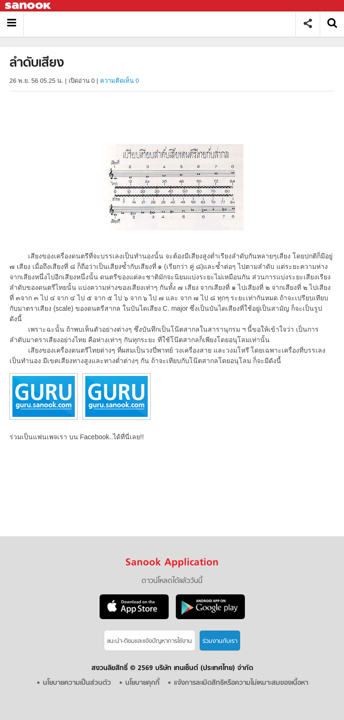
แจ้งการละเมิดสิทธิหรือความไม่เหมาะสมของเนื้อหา (241, 683)
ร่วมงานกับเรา (219, 641)
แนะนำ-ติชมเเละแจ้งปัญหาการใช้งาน (149, 641)
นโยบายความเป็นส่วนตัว (77, 683)
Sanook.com (28, 6)
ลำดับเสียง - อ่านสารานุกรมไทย (163, 23)
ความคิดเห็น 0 (119, 80)
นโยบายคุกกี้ (142, 683)
